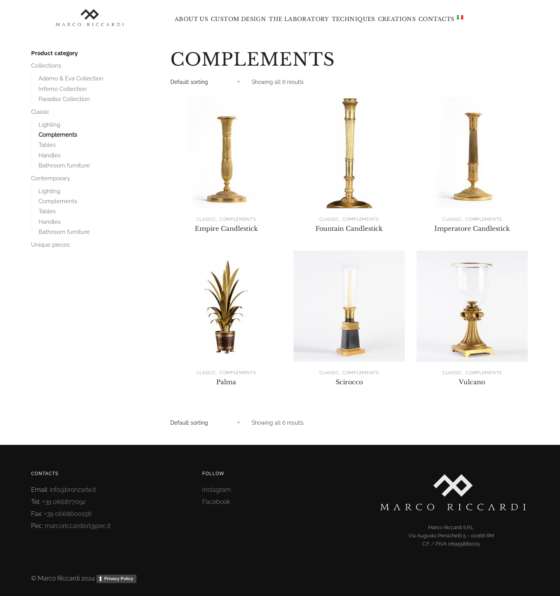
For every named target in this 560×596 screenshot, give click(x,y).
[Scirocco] (349, 306)
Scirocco (349, 382)
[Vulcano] (472, 306)
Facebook (216, 501)
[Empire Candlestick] (226, 152)
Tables (47, 144)
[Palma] (226, 306)
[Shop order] (208, 82)
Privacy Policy (118, 578)
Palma (226, 382)
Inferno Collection (62, 88)
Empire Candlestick (226, 228)
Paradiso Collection (64, 99)
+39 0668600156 (68, 514)
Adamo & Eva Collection (70, 78)
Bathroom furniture (64, 165)
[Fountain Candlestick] (349, 152)
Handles (49, 155)
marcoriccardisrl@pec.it (77, 526)
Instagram (216, 489)
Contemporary (50, 178)
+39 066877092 (64, 501)
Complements (238, 219)
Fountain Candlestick (349, 228)
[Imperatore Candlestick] (472, 152)
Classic (206, 219)
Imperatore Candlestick (472, 228)
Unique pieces (50, 244)
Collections (46, 65)
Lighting (49, 124)
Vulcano (472, 382)
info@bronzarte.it (73, 489)
